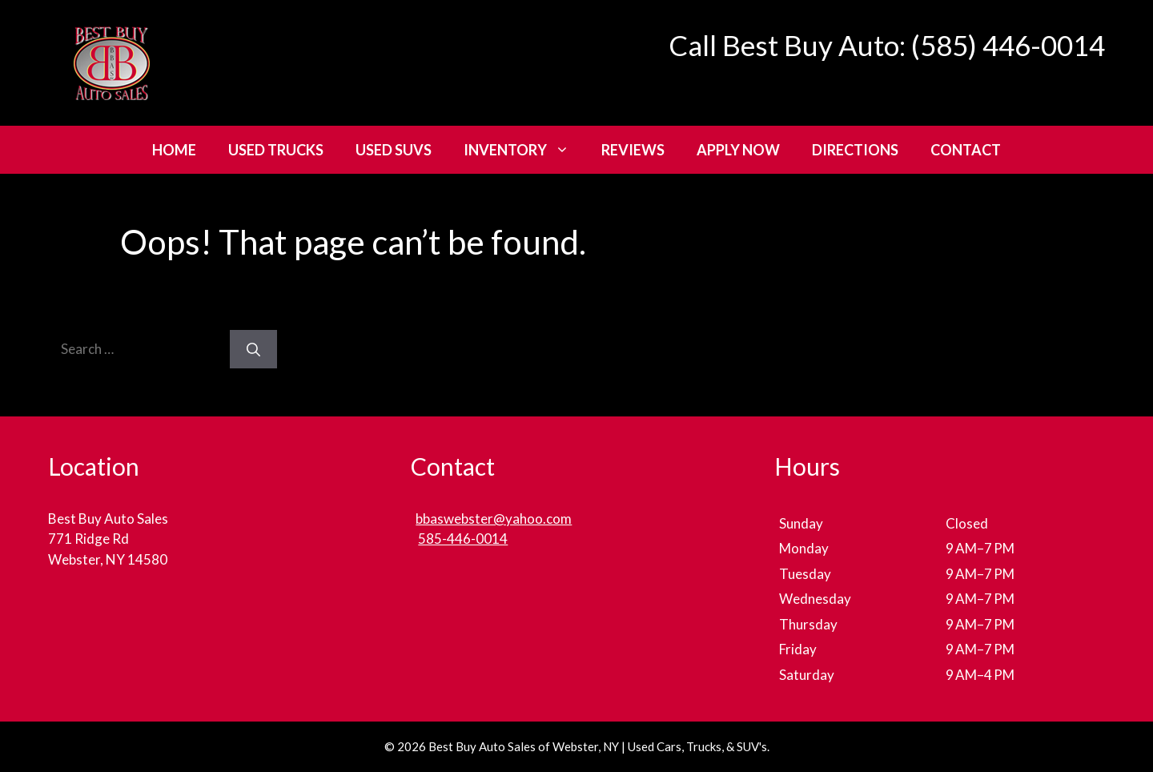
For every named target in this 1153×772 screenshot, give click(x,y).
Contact (965, 150)
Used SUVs (394, 150)
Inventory (524, 150)
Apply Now (738, 150)
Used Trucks (275, 150)
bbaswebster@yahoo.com (494, 518)
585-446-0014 (463, 538)
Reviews (633, 150)
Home (174, 150)
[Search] (253, 349)
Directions (855, 150)
